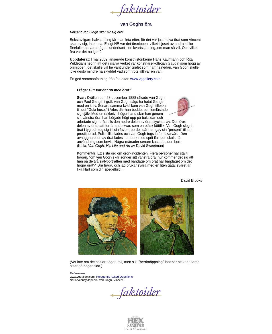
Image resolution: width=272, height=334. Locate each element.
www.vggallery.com (145, 79)
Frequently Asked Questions (114, 276)
